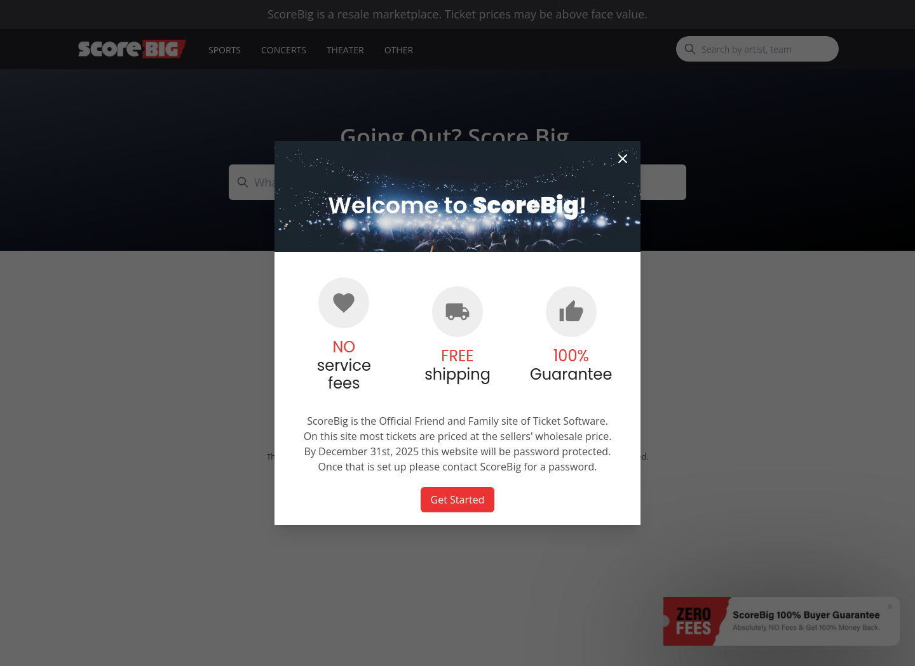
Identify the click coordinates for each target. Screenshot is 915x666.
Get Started (458, 500)
